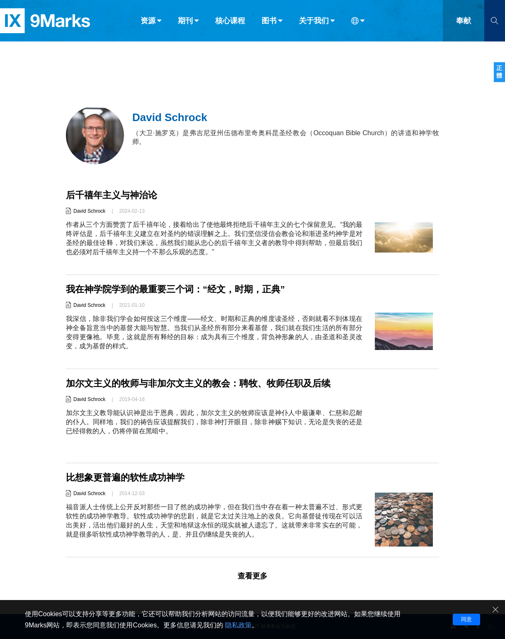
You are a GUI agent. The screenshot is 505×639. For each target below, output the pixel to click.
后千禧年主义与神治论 (111, 195)
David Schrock (89, 211)
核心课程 (230, 24)
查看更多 (252, 576)
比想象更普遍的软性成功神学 (125, 477)
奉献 (463, 24)
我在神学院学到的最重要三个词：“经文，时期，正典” (175, 289)
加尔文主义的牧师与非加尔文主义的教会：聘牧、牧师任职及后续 (198, 383)
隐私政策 (238, 625)
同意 (466, 619)
